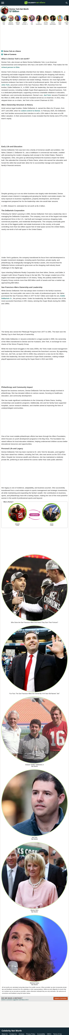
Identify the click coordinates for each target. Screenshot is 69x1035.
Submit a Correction (61, 998)
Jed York (47, 95)
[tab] (34, 52)
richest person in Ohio (10, 67)
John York (5, 85)
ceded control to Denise (30, 111)
